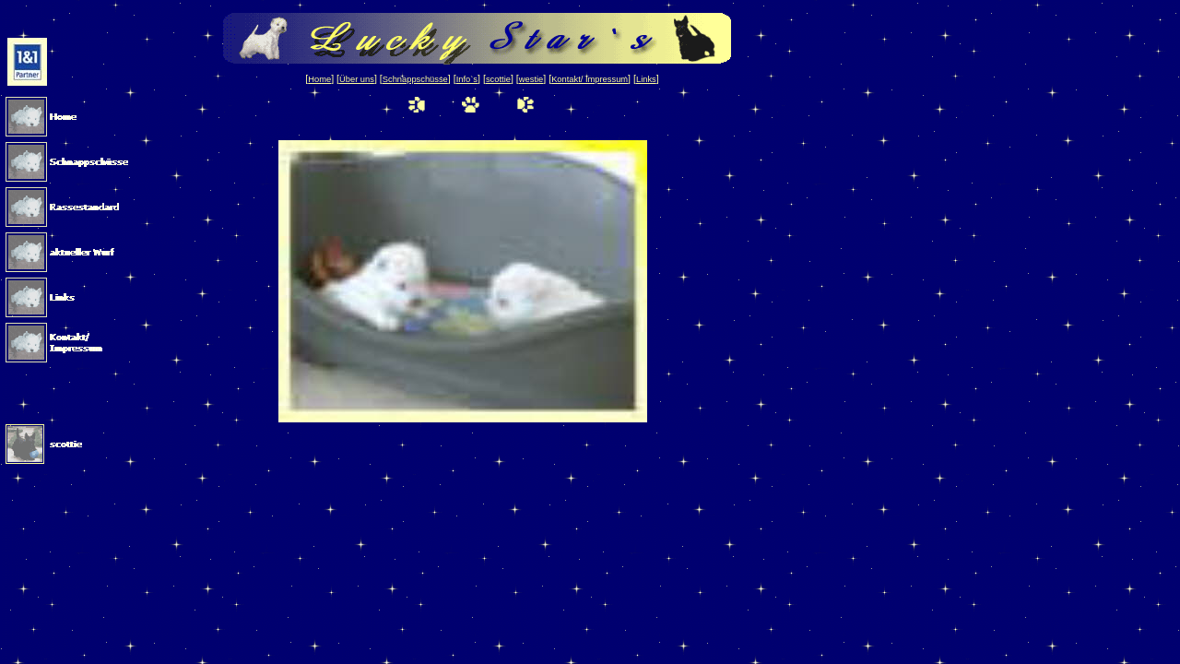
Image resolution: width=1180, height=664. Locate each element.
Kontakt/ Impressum (589, 79)
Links (646, 79)
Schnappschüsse (415, 79)
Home (319, 79)
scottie (498, 79)
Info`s (467, 79)
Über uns (356, 79)
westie (531, 79)
